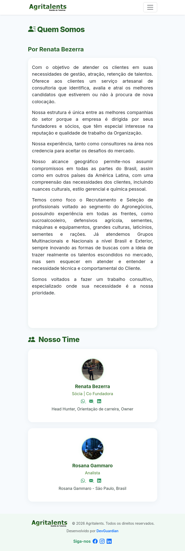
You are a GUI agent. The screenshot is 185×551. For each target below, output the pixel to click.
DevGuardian (107, 531)
